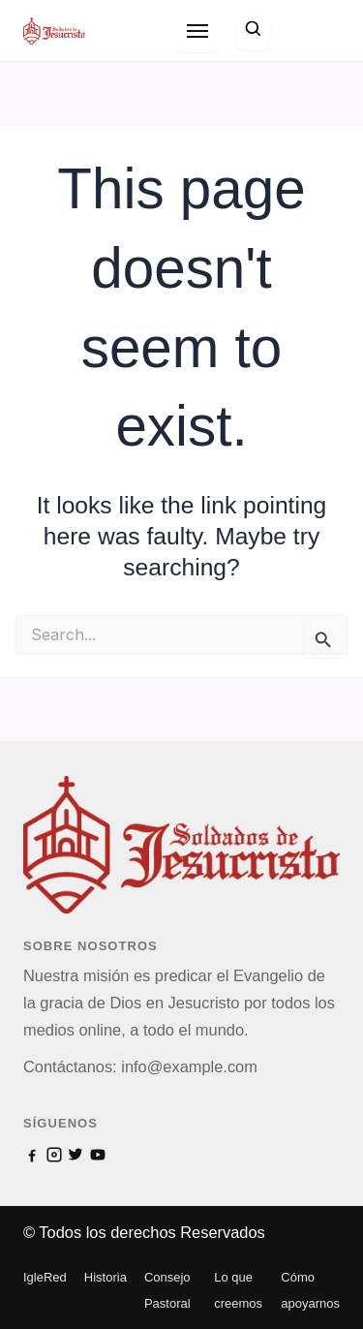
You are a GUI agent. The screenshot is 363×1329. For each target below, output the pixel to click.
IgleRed (45, 1277)
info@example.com (189, 1066)
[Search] (253, 30)
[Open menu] (197, 31)
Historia (105, 1277)
